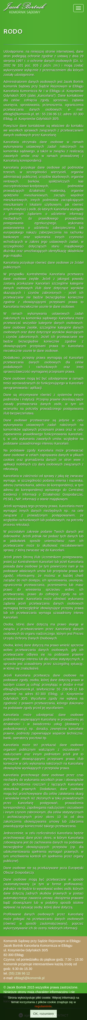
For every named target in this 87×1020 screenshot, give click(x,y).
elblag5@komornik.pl (29, 978)
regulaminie (43, 1006)
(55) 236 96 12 (19, 973)
